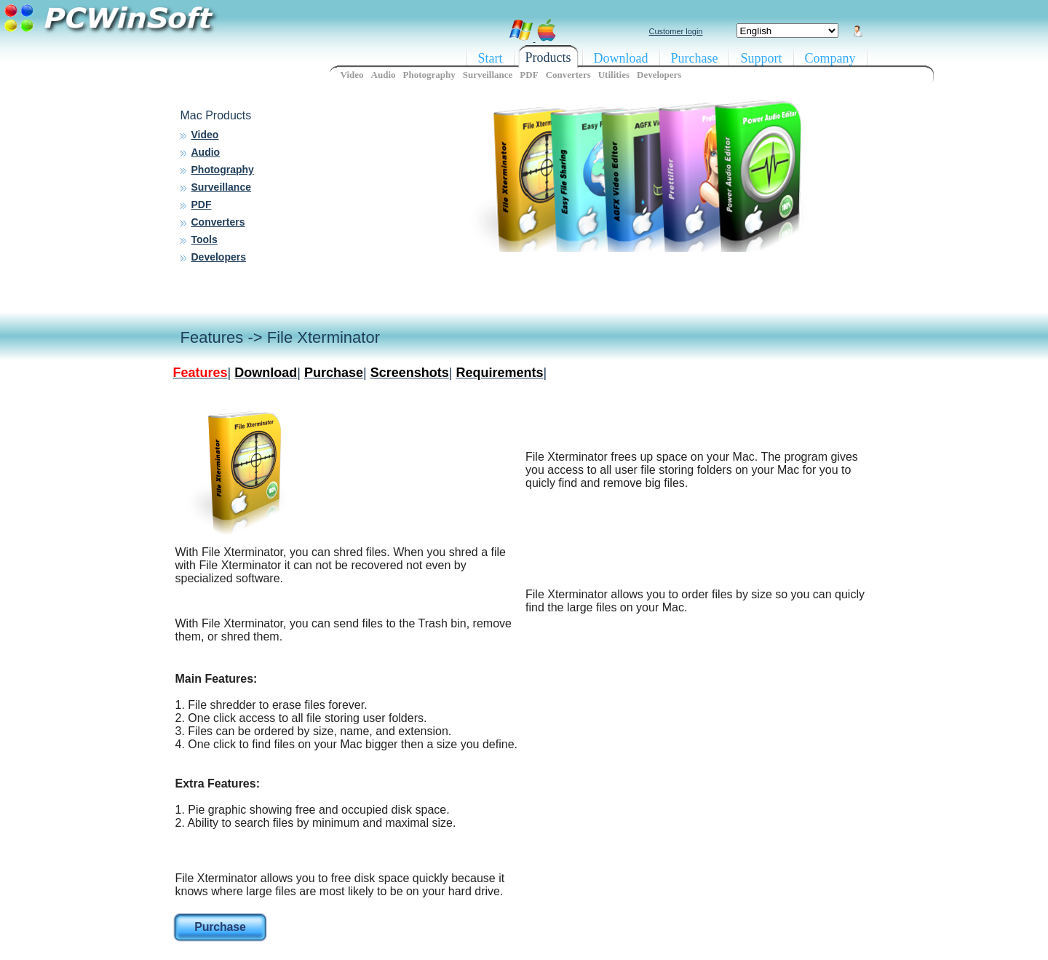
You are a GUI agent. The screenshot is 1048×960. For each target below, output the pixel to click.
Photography (222, 169)
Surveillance (221, 187)
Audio (206, 152)
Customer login (676, 31)
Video (205, 134)
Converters (218, 222)
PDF (201, 204)
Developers (218, 257)
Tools (204, 239)
